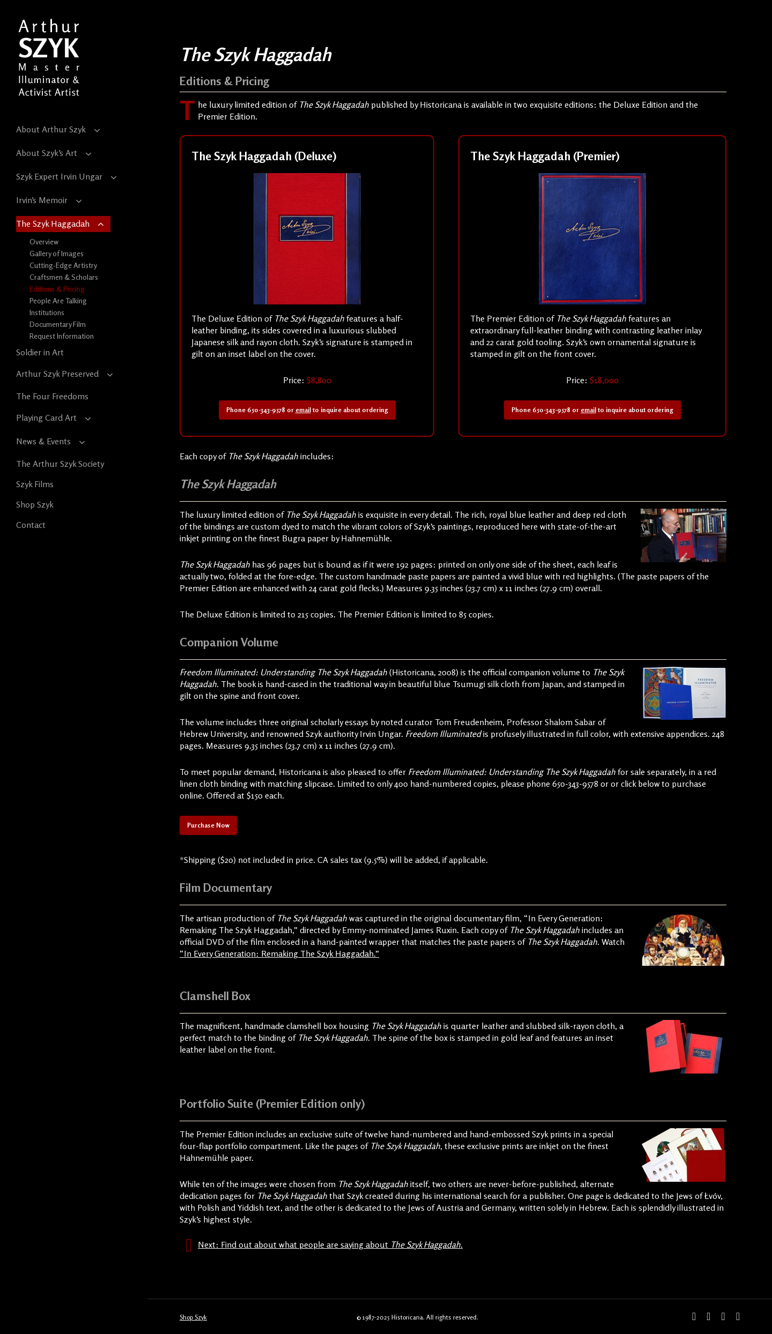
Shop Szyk (193, 1317)
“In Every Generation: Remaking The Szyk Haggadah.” (279, 953)
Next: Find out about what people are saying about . (330, 1244)
